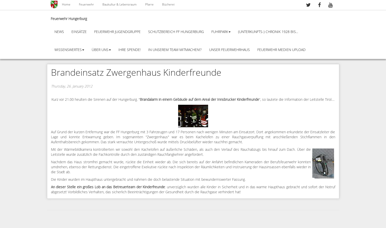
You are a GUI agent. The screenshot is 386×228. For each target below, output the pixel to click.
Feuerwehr (86, 4)
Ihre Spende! (129, 50)
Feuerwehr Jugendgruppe (117, 32)
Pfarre (149, 4)
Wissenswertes (69, 50)
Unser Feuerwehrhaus (229, 50)
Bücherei (168, 4)
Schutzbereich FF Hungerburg (176, 32)
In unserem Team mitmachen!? (175, 50)
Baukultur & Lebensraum (119, 4)
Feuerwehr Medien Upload (281, 50)
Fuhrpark (221, 32)
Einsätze (79, 32)
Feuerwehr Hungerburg (69, 19)
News (59, 32)
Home (66, 4)
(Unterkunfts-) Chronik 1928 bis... (268, 32)
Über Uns (101, 50)
